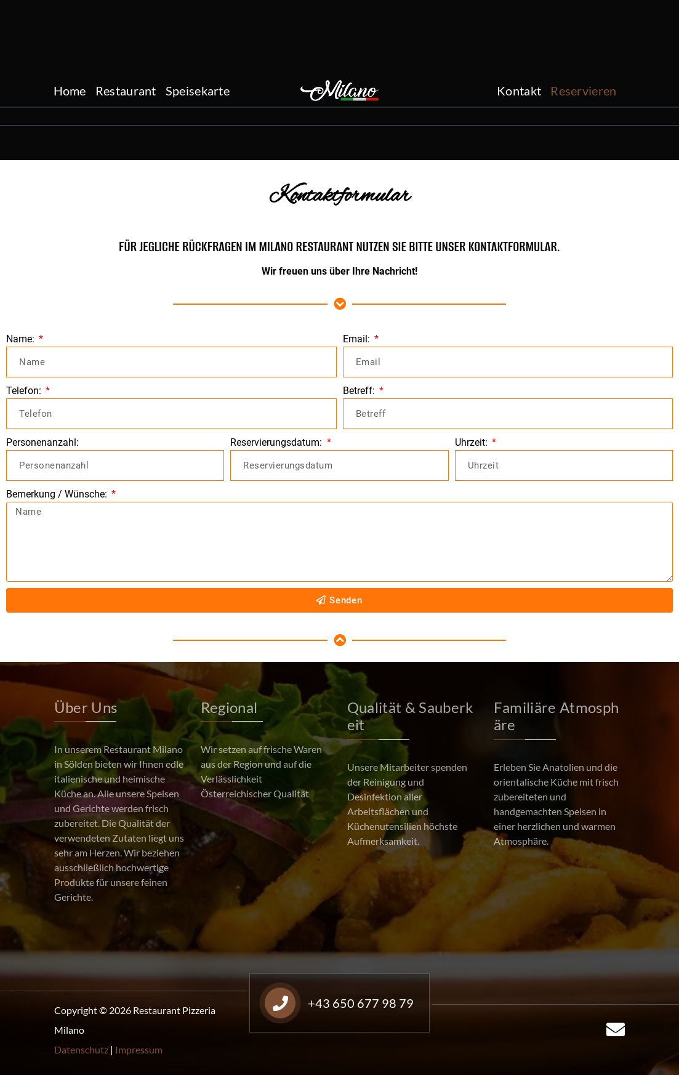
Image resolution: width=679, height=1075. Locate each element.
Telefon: (25, 391)
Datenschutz (81, 1049)
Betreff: (360, 391)
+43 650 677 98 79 (122, 33)
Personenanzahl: (42, 442)
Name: (21, 339)
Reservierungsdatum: (277, 442)
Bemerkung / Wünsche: (58, 494)
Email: (357, 339)
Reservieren (583, 90)
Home (70, 90)
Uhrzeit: (472, 442)
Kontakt (519, 90)
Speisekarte (198, 90)
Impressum (139, 1049)
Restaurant (125, 90)
